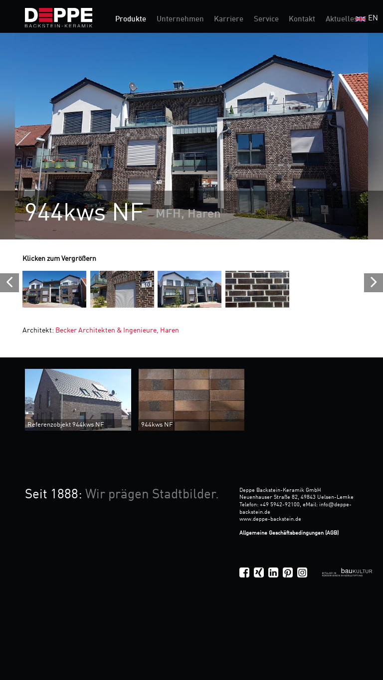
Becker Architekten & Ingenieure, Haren (116, 330)
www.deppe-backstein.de (270, 519)
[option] (191, 136)
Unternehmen (180, 19)
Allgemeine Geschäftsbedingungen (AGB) (289, 533)
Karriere (228, 19)
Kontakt (302, 19)
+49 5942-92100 (280, 505)
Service (266, 19)
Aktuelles (342, 19)
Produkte (130, 19)
